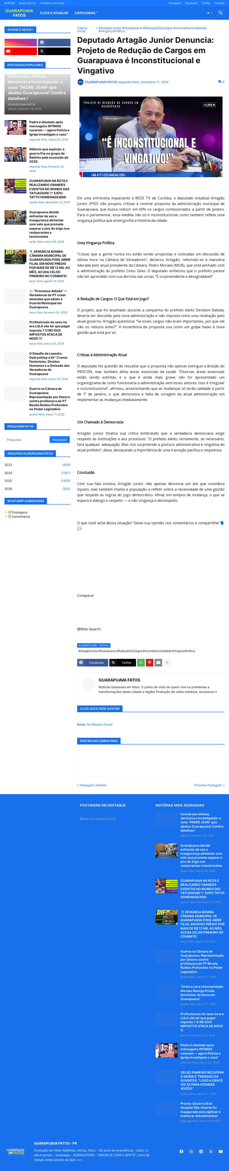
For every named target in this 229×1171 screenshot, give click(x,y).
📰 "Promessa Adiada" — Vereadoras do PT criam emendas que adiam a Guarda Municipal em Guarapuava (48, 299)
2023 (37, 465)
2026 (37, 489)
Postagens (17, 512)
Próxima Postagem (208, 785)
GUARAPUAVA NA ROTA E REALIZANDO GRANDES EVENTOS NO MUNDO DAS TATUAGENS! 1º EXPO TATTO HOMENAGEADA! (49, 189)
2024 (37, 473)
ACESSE (9, 3)
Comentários (19, 516)
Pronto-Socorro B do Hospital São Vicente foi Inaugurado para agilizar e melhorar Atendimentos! (200, 1110)
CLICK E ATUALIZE (54, 13)
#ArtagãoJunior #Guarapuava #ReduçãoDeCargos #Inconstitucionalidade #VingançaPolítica (152, 29)
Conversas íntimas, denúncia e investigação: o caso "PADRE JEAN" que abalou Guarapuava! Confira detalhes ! (201, 822)
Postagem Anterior (93, 785)
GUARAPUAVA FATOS (119, 680)
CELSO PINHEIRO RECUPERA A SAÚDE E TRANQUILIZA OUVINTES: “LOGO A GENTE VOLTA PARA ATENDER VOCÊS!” (202, 1080)
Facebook (191, 3)
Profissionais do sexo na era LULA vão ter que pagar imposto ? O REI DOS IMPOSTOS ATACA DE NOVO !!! (49, 330)
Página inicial (82, 29)
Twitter (205, 3)
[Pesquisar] (27, 439)
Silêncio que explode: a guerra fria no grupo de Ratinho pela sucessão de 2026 (48, 155)
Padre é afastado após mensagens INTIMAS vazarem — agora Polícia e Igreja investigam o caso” (49, 128)
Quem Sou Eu (27, 3)
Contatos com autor (52, 3)
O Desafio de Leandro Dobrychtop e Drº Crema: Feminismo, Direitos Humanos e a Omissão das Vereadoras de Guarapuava (49, 364)
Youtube (219, 3)
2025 (37, 481)
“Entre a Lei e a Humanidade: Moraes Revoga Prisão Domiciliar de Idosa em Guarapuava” (202, 993)
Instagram (175, 3)
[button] (210, 13)
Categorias (85, 13)
